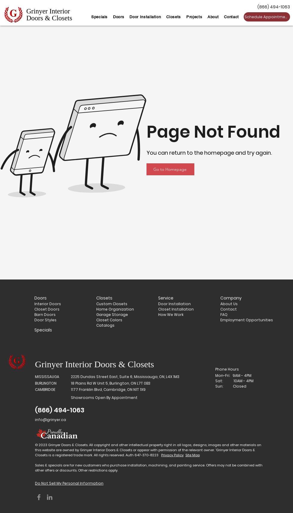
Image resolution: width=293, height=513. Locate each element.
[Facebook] (39, 497)
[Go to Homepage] (170, 169)
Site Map (192, 455)
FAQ (224, 314)
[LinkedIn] (50, 497)
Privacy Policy (172, 455)
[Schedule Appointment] (267, 16)
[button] (118, 17)
